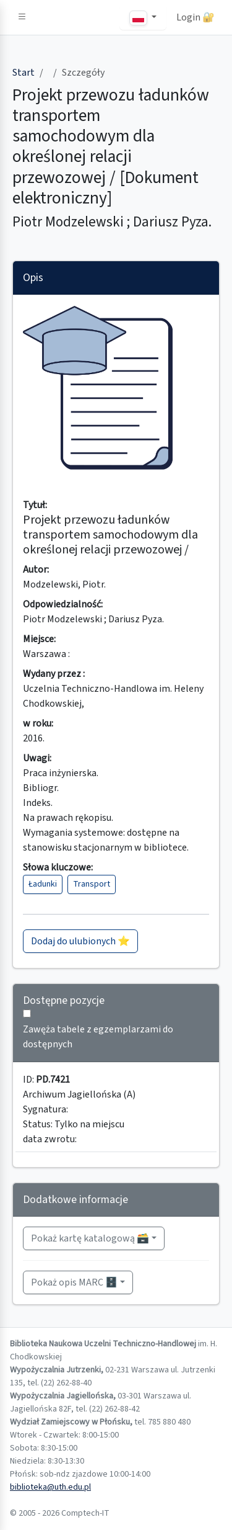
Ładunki (42, 884)
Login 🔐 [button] (195, 17)
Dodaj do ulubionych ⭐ (80, 941)
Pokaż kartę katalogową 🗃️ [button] (90, 1238)
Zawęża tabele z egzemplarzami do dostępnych (98, 1036)
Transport (91, 884)
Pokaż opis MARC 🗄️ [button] (74, 1282)
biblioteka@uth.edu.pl (50, 1487)
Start (23, 72)
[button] (22, 17)
